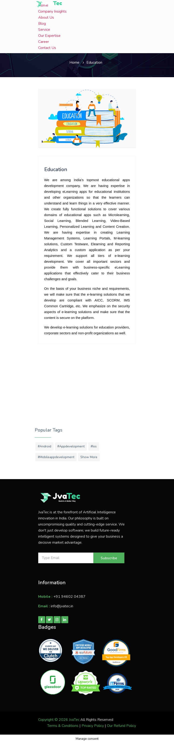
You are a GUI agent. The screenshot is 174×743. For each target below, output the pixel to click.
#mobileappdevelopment (56, 457)
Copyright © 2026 (53, 719)
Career (43, 41)
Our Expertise (49, 35)
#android (44, 446)
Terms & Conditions (62, 725)
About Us (46, 17)
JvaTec (74, 719)
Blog (42, 23)
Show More (88, 457)
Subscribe (109, 558)
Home (74, 62)
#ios (94, 446)
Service (44, 29)
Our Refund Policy (121, 725)
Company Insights (52, 11)
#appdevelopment (71, 446)
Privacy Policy (93, 725)
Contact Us (47, 47)
